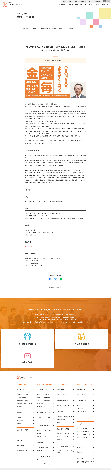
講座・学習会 (26, 28)
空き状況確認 (40, 434)
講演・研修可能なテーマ (63, 389)
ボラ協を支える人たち (22, 384)
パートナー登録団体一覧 (83, 416)
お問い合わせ (20, 430)
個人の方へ (39, 417)
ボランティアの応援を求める (45, 409)
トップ (18, 28)
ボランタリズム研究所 (62, 421)
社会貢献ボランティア (82, 436)
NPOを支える (81, 373)
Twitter (88, 456)
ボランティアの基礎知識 (43, 378)
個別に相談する (41, 390)
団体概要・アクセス (22, 401)
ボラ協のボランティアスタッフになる (44, 402)
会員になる (80, 392)
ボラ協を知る (61, 5)
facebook (88, 460)
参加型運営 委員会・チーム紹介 (24, 387)
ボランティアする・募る (75, 5)
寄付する (79, 389)
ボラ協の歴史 (20, 390)
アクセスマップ (58, 458)
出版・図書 (60, 396)
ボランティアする (42, 373)
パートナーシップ (81, 439)
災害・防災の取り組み (63, 430)
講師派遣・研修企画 (74, 1)
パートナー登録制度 (82, 413)
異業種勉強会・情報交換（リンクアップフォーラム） (84, 446)
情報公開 (19, 407)
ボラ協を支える (81, 385)
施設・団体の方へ (41, 420)
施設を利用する (41, 427)
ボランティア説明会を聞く (43, 381)
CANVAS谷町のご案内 (42, 431)
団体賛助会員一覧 (81, 395)
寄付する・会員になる (102, 5)
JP (104, 1)
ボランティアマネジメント (83, 419)
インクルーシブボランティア (44, 448)
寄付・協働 (80, 442)
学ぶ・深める (88, 5)
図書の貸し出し (61, 406)
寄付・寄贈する (81, 378)
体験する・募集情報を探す (43, 384)
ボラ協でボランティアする (44, 397)
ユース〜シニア (41, 387)
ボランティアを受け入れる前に (44, 414)
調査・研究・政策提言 (63, 413)
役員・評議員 (20, 404)
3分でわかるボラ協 (21, 381)
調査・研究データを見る (63, 418)
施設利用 (83, 1)
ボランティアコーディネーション (45, 442)
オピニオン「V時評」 (23, 414)
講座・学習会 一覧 (61, 378)
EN (108, 1)
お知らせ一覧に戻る (55, 288)
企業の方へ (97, 1)
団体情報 (19, 397)
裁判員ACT (60, 424)
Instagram (88, 463)
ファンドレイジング (82, 422)
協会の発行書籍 (61, 403)
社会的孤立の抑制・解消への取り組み (64, 435)
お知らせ (19, 425)
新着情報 (65, 1)
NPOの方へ (90, 1)
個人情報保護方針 (22, 435)
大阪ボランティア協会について (24, 378)
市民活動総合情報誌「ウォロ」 (64, 400)
